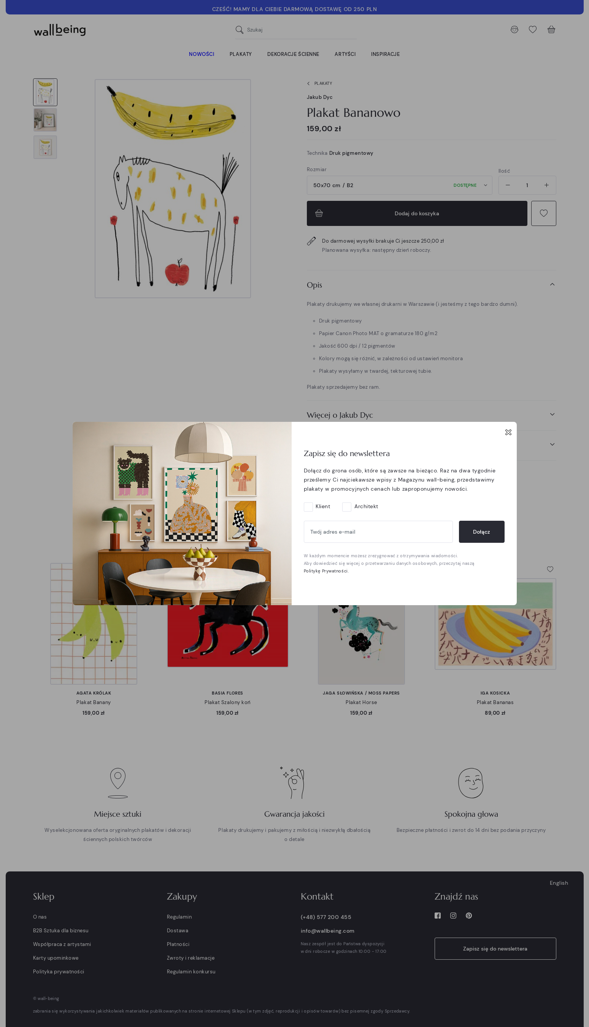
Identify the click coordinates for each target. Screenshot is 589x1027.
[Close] (508, 432)
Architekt (366, 506)
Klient (323, 506)
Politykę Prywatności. (326, 571)
